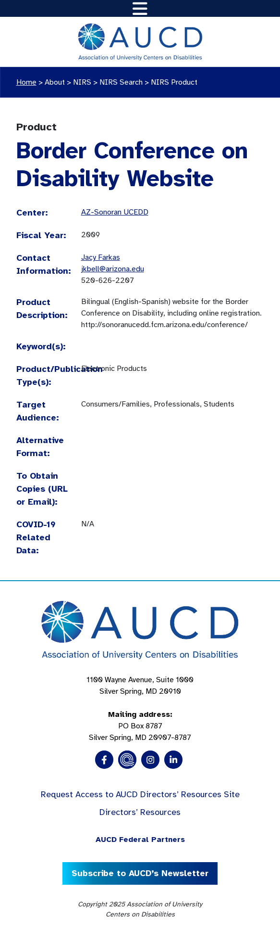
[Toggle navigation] (140, 8)
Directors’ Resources (140, 812)
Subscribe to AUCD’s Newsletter (140, 873)
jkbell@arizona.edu (112, 269)
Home (26, 82)
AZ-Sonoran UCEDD (114, 212)
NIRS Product (174, 82)
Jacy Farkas (100, 257)
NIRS (82, 82)
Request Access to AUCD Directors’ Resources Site (140, 794)
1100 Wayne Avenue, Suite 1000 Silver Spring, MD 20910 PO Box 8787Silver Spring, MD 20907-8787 (140, 708)
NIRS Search (121, 82)
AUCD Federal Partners (140, 839)
